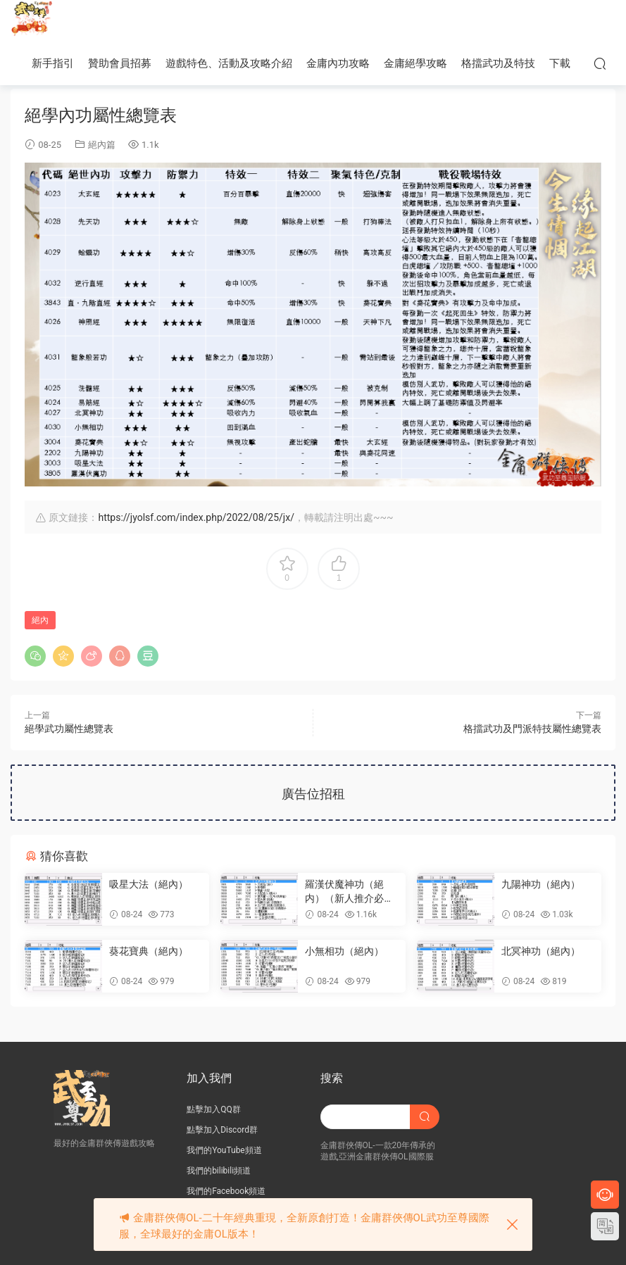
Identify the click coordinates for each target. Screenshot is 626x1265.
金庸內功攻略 (338, 63)
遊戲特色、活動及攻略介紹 (228, 63)
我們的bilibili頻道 (219, 1171)
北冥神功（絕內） (540, 951)
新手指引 (53, 63)
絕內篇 (101, 144)
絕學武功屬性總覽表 (69, 728)
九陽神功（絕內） (540, 884)
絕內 (40, 620)
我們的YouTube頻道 (224, 1150)
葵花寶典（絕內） (148, 951)
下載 (559, 63)
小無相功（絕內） (344, 951)
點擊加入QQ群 (214, 1109)
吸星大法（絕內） (148, 884)
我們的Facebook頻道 (226, 1191)
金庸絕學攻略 (415, 63)
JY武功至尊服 (32, 21)
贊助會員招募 (119, 63)
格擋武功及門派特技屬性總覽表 (532, 728)
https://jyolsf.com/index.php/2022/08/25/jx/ (196, 517)
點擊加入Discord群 (222, 1130)
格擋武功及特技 (498, 63)
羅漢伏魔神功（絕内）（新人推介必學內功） (349, 892)
